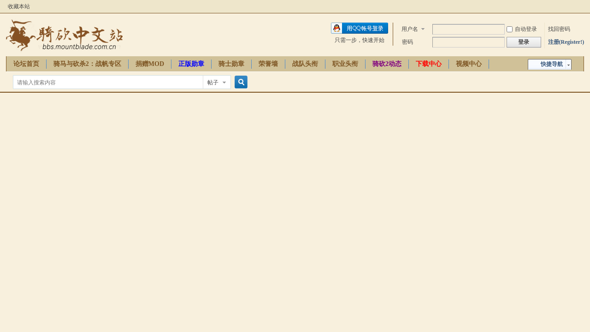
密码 (407, 42)
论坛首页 (26, 63)
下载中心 (429, 63)
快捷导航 (552, 64)
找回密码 (559, 29)
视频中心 (469, 63)
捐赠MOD (150, 63)
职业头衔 (345, 63)
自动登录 (522, 29)
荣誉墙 (268, 63)
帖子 (212, 82)
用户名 (409, 29)
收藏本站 (19, 6)
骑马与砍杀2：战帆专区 (87, 63)
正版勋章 (191, 63)
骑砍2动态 (386, 63)
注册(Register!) (566, 42)
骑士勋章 (231, 63)
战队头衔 (305, 63)
